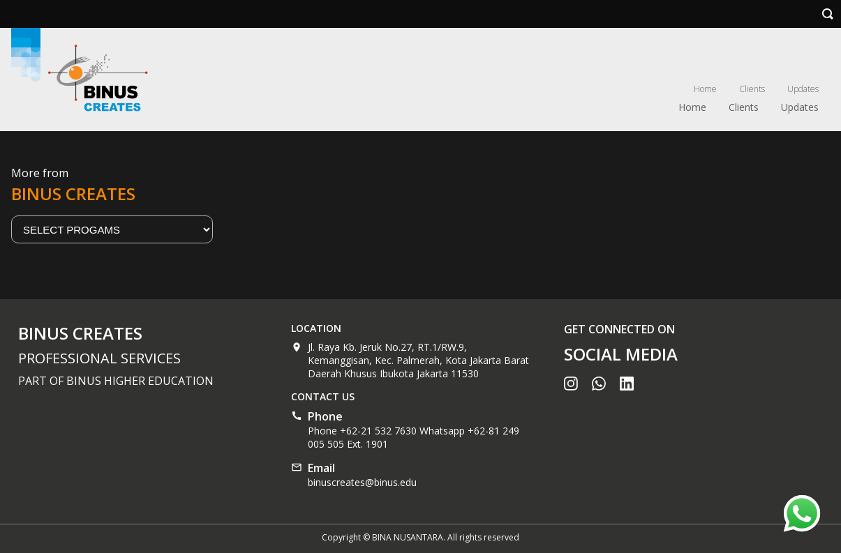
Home (705, 89)
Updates (803, 89)
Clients (752, 89)
